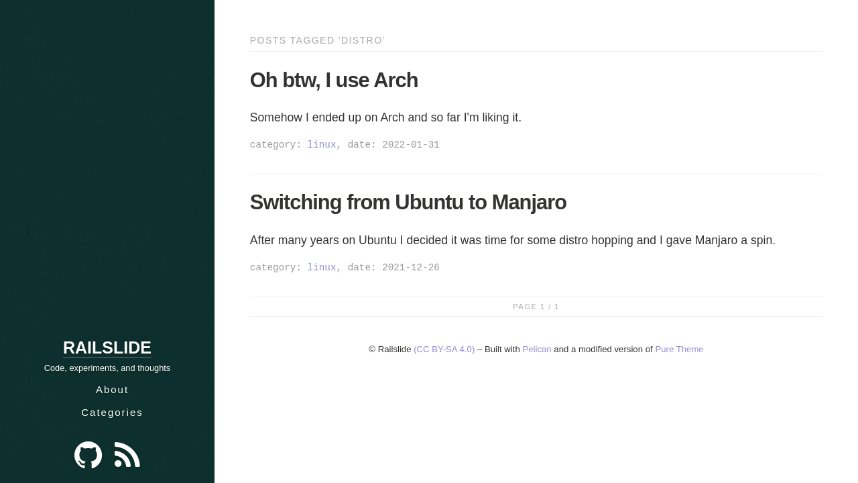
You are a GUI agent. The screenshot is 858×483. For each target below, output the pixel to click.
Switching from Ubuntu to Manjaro (408, 202)
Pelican (536, 349)
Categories (112, 412)
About (112, 389)
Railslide (107, 347)
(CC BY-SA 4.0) (444, 349)
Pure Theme (679, 349)
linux (322, 144)
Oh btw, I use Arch (334, 80)
